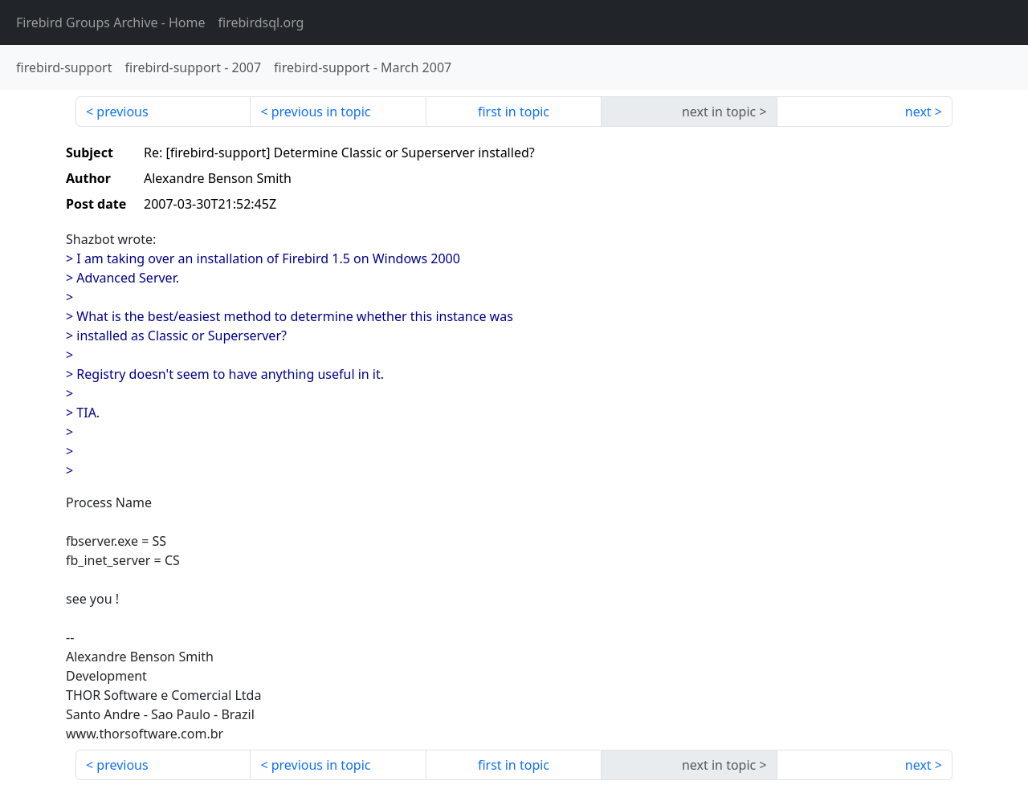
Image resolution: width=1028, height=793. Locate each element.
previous (122, 111)
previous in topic (321, 111)
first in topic (513, 111)
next (918, 111)
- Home (111, 22)
